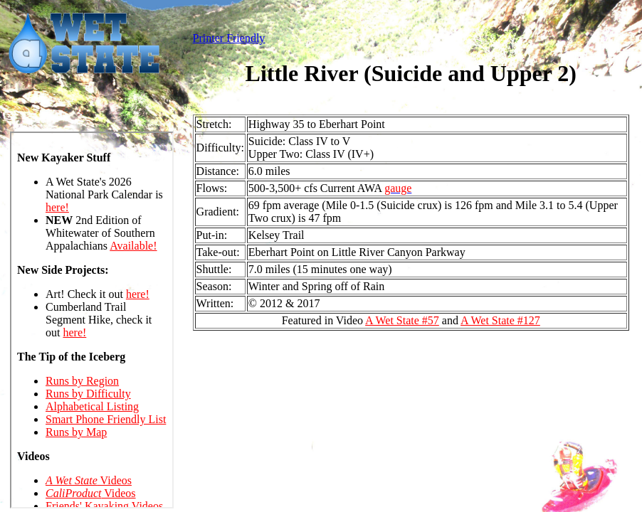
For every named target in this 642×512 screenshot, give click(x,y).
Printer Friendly (229, 38)
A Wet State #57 (402, 320)
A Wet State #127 (500, 320)
